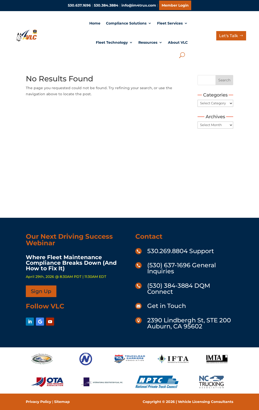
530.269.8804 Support (180, 251)
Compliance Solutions (126, 23)
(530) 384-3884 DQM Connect (178, 288)
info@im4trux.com (138, 5)
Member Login (175, 5)
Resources (147, 42)
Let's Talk (228, 35)
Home (94, 23)
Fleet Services (170, 23)
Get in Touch (166, 305)
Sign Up (41, 291)
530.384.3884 (106, 5)
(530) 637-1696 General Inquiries (181, 268)
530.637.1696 (79, 5)
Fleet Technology (112, 42)
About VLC (178, 42)
